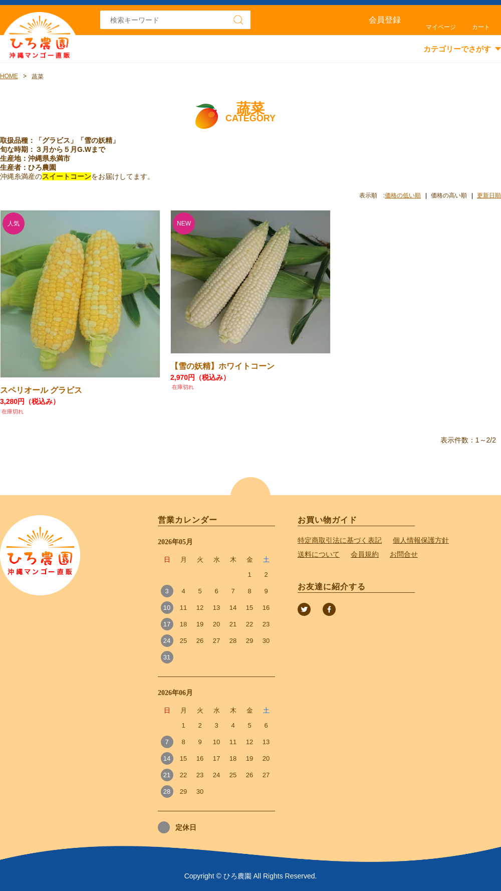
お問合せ (404, 554)
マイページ (441, 27)
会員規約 (365, 554)
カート (481, 27)
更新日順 (489, 195)
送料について (319, 554)
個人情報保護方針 (421, 540)
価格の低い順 (403, 195)
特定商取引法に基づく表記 (340, 540)
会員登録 (385, 20)
